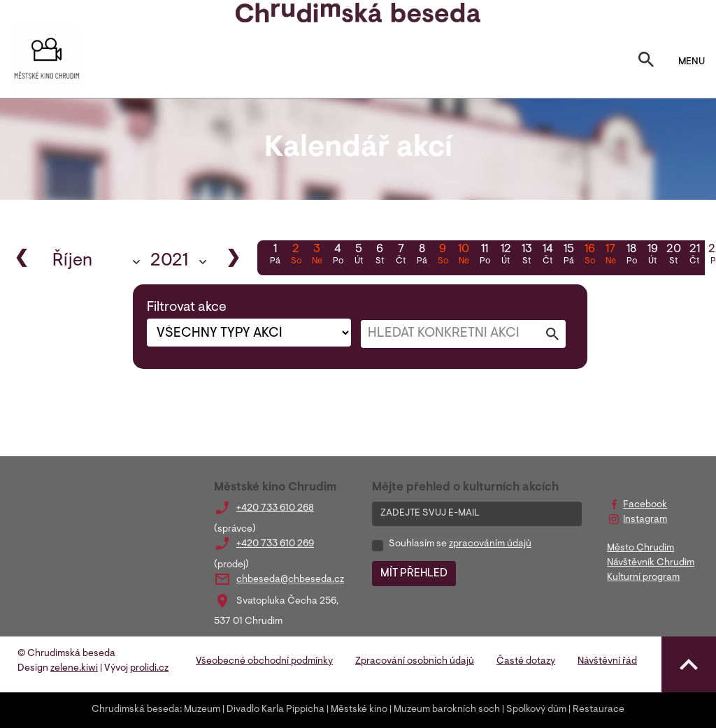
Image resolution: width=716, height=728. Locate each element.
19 (652, 256)
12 (505, 256)
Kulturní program (643, 578)
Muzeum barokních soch (447, 710)
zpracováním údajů (490, 544)
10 (463, 256)
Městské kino (359, 710)
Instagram (645, 520)
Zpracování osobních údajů (414, 662)
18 (631, 256)
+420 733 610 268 (275, 509)
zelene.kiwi (74, 669)
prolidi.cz (149, 669)
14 (547, 256)
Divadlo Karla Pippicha (275, 710)
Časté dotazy (525, 662)
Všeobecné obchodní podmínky (264, 662)
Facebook (645, 505)
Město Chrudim (640, 548)
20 (673, 256)
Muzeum (202, 710)
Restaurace (598, 710)
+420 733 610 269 (275, 544)
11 (484, 256)
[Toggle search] (646, 62)
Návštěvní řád (607, 662)
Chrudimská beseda (136, 710)
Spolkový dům (536, 710)
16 (589, 256)
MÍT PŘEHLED (414, 573)
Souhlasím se (460, 544)
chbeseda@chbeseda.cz (290, 580)
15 (568, 256)
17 (610, 256)
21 (694, 256)
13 (526, 256)
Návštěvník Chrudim (650, 563)
